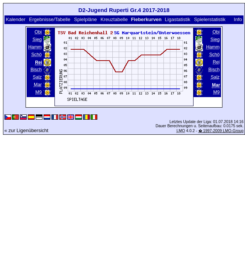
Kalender (15, 19)
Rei (216, 62)
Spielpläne (85, 19)
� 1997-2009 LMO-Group (220, 131)
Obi (38, 32)
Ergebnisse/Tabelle (49, 19)
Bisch (36, 69)
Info (238, 19)
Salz (37, 77)
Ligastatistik (178, 19)
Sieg (37, 39)
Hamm (35, 47)
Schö (36, 54)
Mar (38, 84)
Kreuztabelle (114, 19)
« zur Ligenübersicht (26, 130)
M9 (38, 92)
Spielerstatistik (209, 19)
